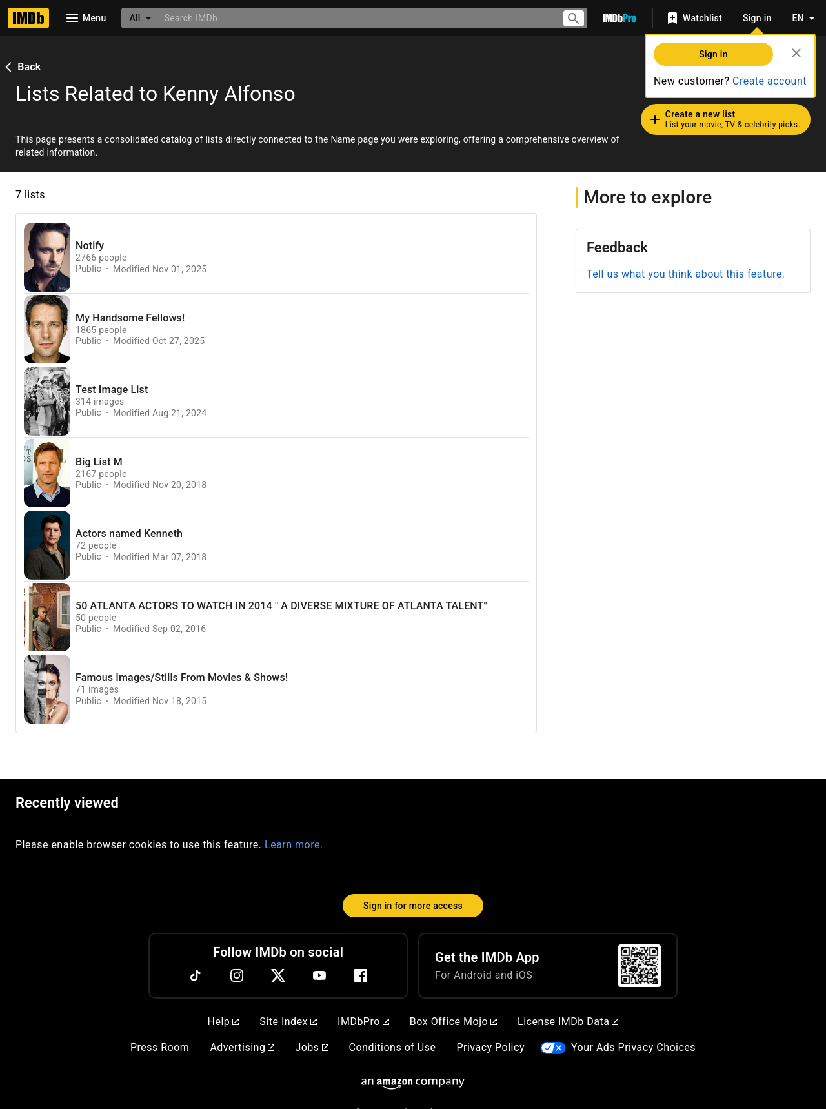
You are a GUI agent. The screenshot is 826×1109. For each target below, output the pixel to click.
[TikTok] (195, 975)
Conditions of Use (392, 1047)
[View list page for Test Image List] (47, 401)
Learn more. (294, 845)
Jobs (311, 1047)
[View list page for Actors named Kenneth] (47, 545)
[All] (140, 18)
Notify (90, 246)
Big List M (99, 462)
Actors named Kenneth (129, 534)
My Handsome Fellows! (130, 318)
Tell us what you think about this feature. (686, 274)
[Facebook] (360, 975)
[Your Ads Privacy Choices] (553, 1048)
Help (223, 1021)
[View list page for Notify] (47, 257)
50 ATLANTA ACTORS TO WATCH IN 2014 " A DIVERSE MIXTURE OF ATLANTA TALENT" (281, 606)
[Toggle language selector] (800, 18)
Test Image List (112, 390)
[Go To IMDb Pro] (619, 18)
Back (21, 67)
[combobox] (355, 18)
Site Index (288, 1021)
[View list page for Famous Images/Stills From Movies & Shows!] (47, 689)
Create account (769, 81)
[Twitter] (278, 975)
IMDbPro (363, 1021)
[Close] (796, 52)
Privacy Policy (490, 1047)
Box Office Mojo (453, 1021)
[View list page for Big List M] (47, 473)
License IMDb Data (568, 1021)
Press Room (159, 1047)
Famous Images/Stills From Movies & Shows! (182, 678)
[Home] (28, 18)
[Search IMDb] (355, 18)
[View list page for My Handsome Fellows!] (47, 329)
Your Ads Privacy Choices (633, 1047)
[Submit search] (573, 18)
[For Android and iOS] (639, 965)
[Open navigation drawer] (85, 18)
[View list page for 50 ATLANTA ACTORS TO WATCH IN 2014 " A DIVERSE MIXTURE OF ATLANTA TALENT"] (47, 617)
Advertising (242, 1047)
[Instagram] (236, 975)
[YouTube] (319, 975)
